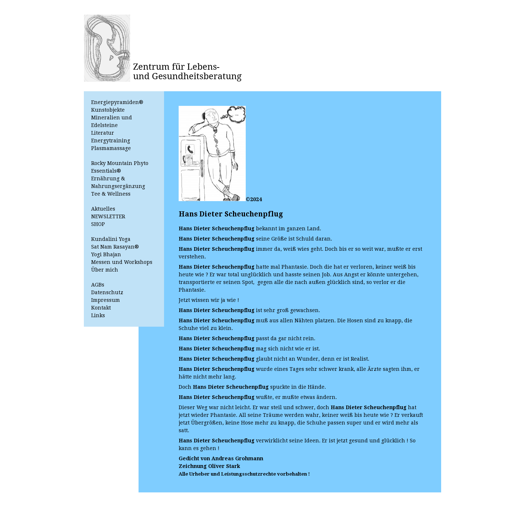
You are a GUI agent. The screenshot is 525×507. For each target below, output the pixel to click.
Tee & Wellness (111, 194)
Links (98, 315)
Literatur (102, 133)
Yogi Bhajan (106, 254)
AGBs (97, 285)
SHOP (98, 224)
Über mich (104, 270)
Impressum (105, 300)
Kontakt (101, 308)
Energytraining (110, 140)
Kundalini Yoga (111, 239)
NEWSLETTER (108, 216)
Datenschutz (107, 292)
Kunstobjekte (108, 110)
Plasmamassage (111, 148)
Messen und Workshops (121, 262)
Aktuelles (103, 209)
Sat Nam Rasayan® (115, 247)
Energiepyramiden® (117, 102)
